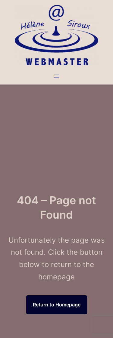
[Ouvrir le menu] (56, 76)
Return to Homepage (56, 305)
